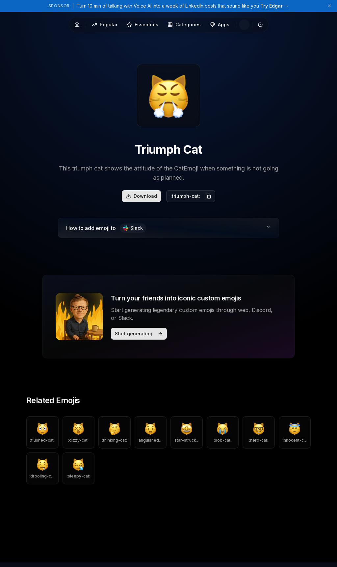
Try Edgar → (274, 6)
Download (141, 196)
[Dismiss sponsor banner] (329, 6)
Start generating (139, 333)
